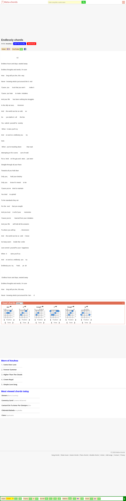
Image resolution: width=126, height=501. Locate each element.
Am (8, 344)
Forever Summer (10, 407)
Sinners (4, 432)
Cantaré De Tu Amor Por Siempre (15, 442)
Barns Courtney (13, 432)
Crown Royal (8, 416)
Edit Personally (19, 44)
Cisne (4, 452)
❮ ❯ (8, 49)
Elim (29, 442)
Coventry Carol (7, 437)
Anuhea (8, 44)
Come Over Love (10, 402)
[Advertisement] (63, 20)
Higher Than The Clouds (13, 411)
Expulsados (10, 452)
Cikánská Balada (8, 447)
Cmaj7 (38, 344)
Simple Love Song (10, 421)
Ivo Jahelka (18, 447)
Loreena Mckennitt (20, 437)
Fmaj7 (69, 344)
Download (31, 44)
